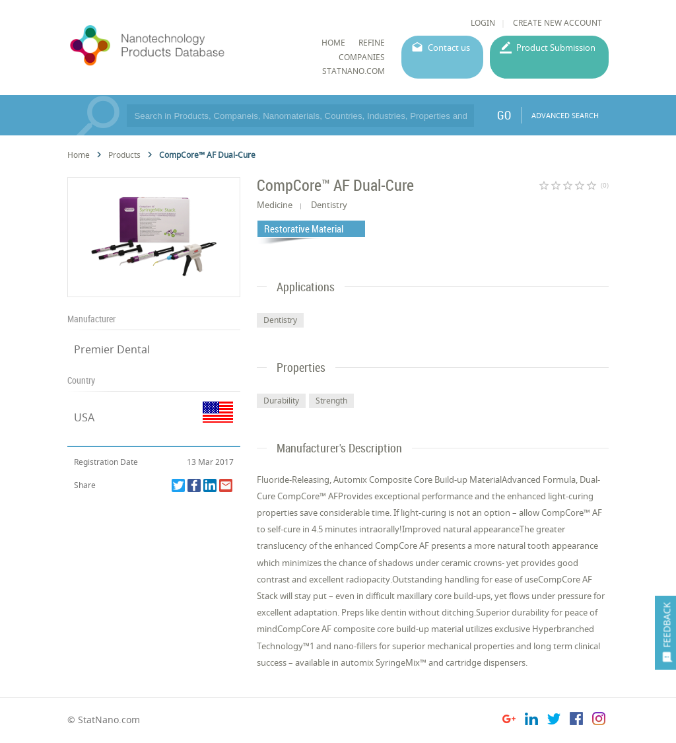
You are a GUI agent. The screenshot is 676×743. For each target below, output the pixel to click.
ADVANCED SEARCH (565, 115)
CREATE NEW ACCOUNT (557, 22)
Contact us (449, 47)
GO (504, 115)
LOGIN (483, 22)
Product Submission (555, 47)
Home (78, 154)
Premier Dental (112, 349)
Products (124, 154)
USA (84, 417)
